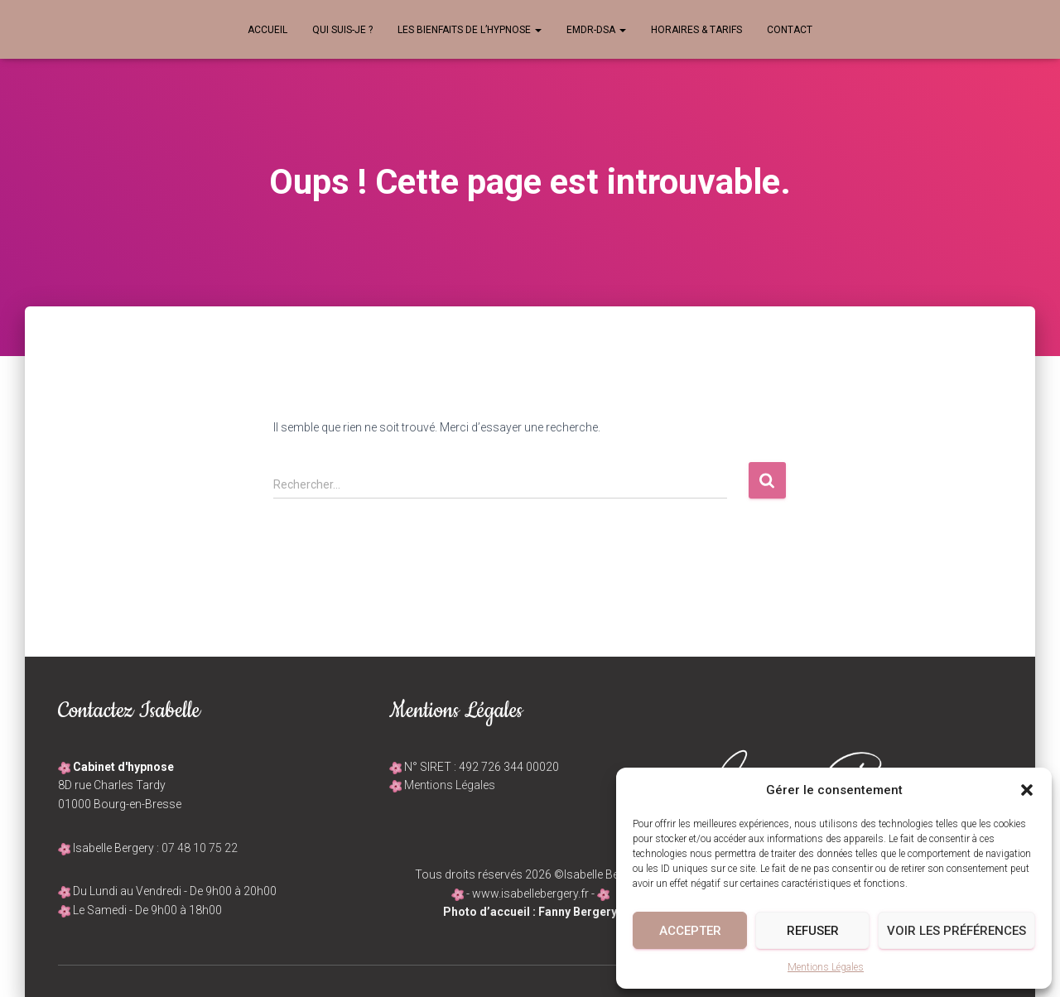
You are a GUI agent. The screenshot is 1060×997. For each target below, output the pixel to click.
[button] (1027, 790)
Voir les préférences (956, 930)
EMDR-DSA (596, 30)
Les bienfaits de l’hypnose (470, 30)
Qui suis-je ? (342, 30)
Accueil (267, 30)
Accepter (690, 930)
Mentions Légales (826, 967)
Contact (789, 30)
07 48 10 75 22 (199, 848)
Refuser (813, 930)
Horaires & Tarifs (696, 30)
